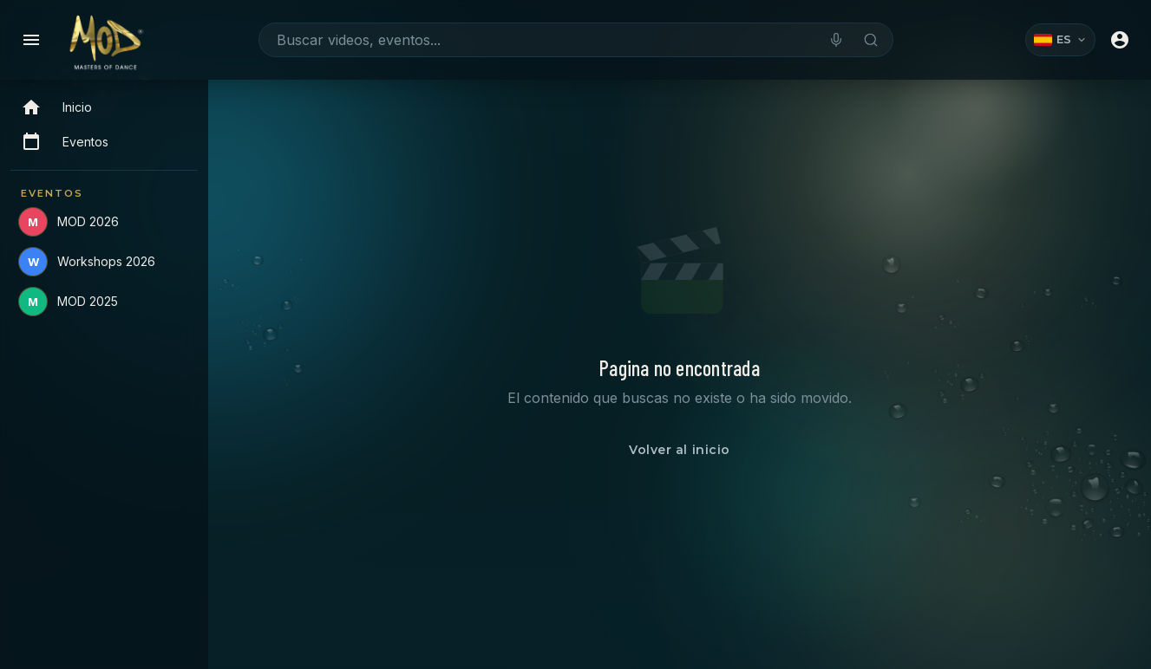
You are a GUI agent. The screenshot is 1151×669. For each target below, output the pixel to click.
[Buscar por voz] (836, 39)
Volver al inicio (679, 450)
